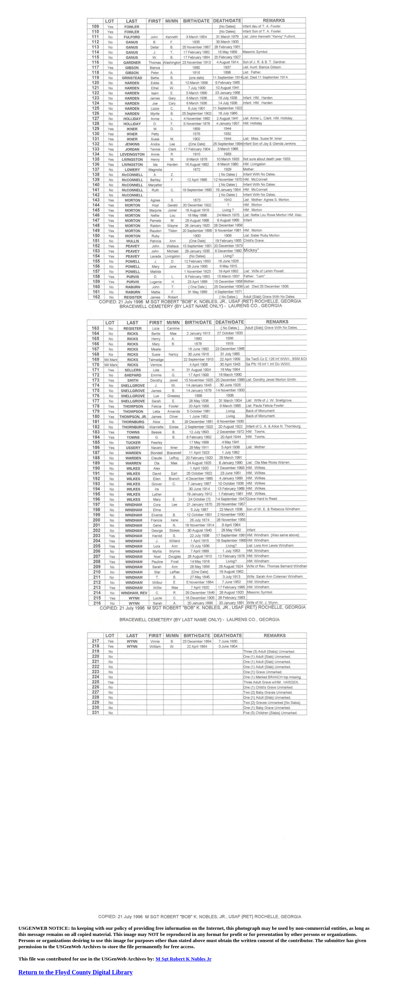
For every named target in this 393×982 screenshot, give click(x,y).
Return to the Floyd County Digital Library (75, 972)
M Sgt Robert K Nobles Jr (183, 959)
